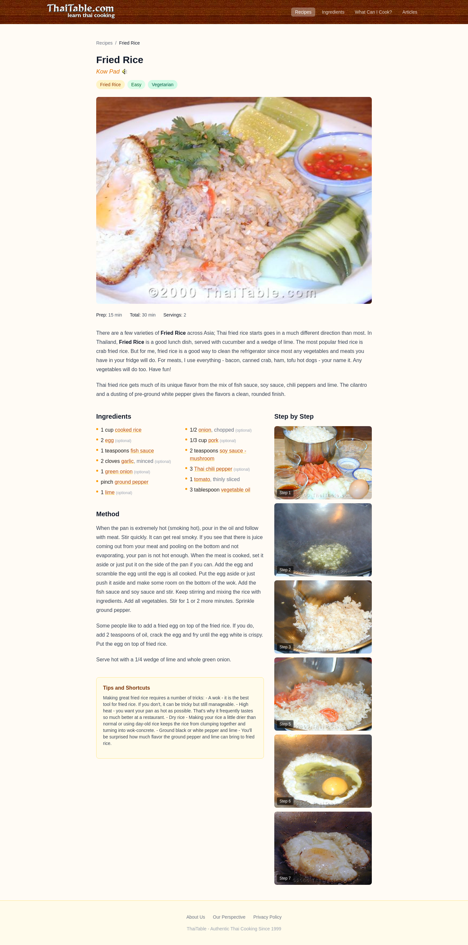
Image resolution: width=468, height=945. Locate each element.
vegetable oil (235, 490)
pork (213, 440)
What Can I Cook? (373, 12)
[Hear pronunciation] (124, 71)
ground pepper (132, 482)
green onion (119, 471)
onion (205, 430)
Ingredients (333, 12)
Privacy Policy (267, 917)
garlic (127, 461)
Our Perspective (229, 917)
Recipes (303, 12)
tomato (202, 479)
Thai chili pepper (213, 469)
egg (109, 440)
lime (109, 492)
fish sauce (142, 450)
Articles (409, 12)
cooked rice (128, 430)
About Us (195, 917)
